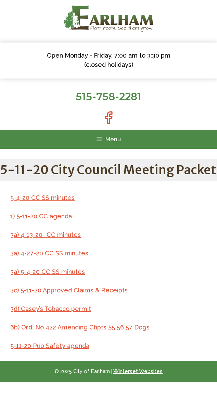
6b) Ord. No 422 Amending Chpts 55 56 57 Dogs (80, 327)
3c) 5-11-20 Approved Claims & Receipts (69, 290)
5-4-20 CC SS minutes (42, 197)
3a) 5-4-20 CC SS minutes (47, 271)
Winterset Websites (138, 371)
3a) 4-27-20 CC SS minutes (49, 253)
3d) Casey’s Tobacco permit (50, 308)
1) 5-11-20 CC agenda (41, 216)
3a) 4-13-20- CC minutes (45, 234)
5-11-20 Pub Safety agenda (49, 345)
